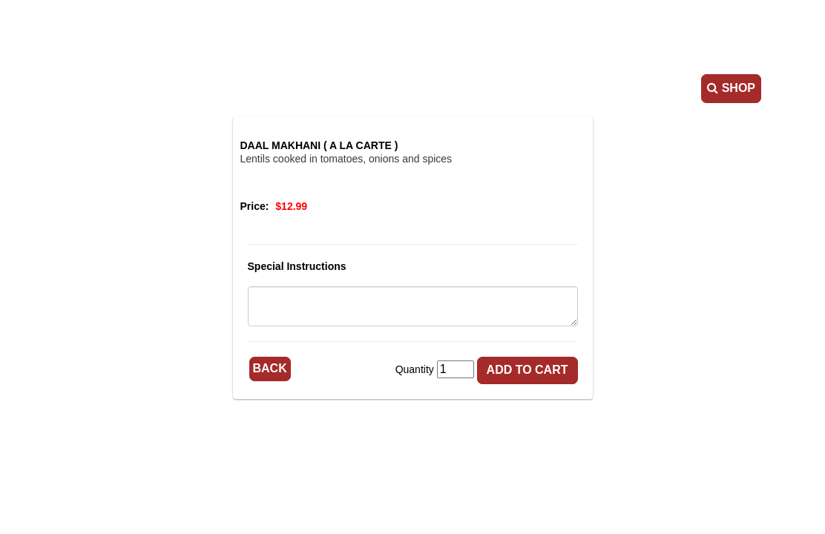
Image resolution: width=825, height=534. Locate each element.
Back (270, 368)
